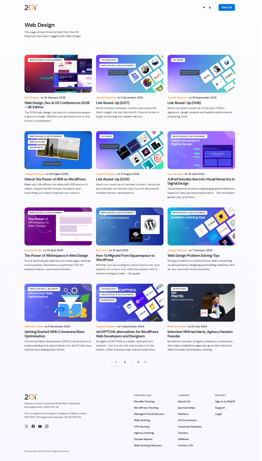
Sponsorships (186, 407)
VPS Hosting (141, 426)
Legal (218, 414)
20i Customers (187, 420)
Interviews (179, 289)
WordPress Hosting (146, 407)
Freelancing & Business (44, 289)
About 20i (184, 401)
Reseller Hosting (144, 401)
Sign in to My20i (225, 401)
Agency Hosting (144, 433)
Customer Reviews (189, 426)
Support (220, 407)
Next (145, 362)
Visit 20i (227, 7)
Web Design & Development (46, 60)
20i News (178, 60)
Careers (183, 433)
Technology (108, 60)
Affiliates (183, 439)
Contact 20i (185, 445)
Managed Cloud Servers (149, 414)
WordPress (36, 150)
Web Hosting (37, 144)
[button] (207, 7)
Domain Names (143, 439)
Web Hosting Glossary (148, 445)
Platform (183, 414)
